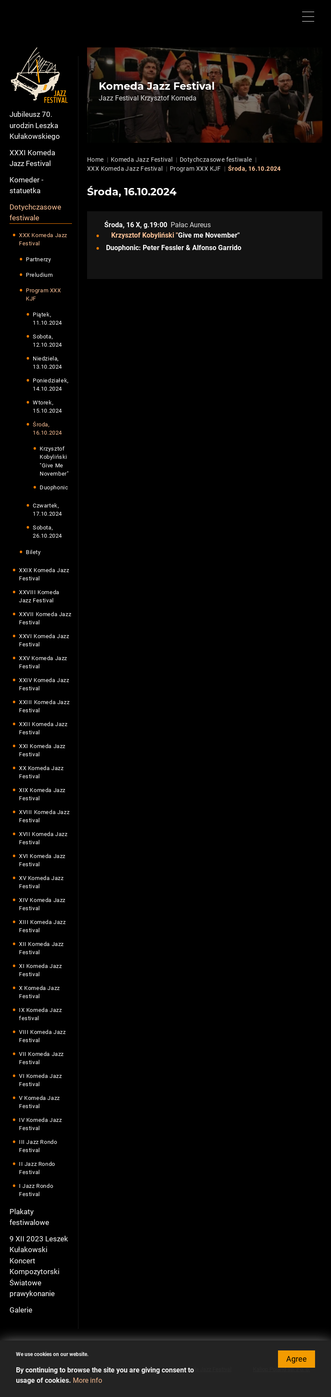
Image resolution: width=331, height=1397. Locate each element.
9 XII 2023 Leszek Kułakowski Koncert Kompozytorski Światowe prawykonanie (38, 1266)
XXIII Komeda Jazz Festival (44, 706)
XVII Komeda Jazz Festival (43, 838)
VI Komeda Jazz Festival (40, 1080)
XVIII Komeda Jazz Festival (44, 816)
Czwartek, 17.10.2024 (47, 509)
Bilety (33, 552)
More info (87, 1385)
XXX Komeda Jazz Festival (43, 239)
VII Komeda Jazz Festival (41, 1058)
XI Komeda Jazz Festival (40, 970)
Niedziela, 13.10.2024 (47, 362)
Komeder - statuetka (26, 185)
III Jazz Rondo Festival (38, 1146)
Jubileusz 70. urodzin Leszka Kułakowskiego (34, 125)
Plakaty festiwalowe (29, 1217)
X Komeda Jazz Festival (39, 992)
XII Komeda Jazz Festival (41, 948)
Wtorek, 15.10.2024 (47, 406)
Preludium (39, 275)
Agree (296, 1363)
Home (95, 159)
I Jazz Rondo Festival (36, 1190)
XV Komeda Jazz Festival (41, 882)
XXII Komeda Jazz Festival (43, 728)
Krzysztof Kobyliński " (144, 235)
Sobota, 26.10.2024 (47, 531)
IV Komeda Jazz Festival (40, 1124)
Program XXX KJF (43, 294)
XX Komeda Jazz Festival (41, 772)
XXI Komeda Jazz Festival (42, 750)
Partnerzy (38, 259)
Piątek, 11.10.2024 (47, 318)
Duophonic (54, 487)
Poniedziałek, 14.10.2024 (51, 384)
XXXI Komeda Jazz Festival (32, 158)
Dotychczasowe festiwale (35, 212)
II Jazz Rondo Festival (37, 1168)
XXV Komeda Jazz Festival (43, 662)
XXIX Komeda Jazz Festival (44, 574)
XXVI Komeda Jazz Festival (44, 640)
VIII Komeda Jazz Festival (42, 1036)
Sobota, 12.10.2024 (47, 340)
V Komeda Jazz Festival (39, 1102)
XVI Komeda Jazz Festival (42, 860)
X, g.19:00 (151, 225)
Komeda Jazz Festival (142, 159)
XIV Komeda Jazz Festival (42, 904)
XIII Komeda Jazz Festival (42, 926)
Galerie (20, 1310)
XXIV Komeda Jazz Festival (44, 684)
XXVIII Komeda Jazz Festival (39, 596)
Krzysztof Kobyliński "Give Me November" (54, 461)
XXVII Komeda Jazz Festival (45, 618)
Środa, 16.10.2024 (47, 428)
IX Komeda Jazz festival (40, 1014)
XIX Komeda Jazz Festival (42, 794)
